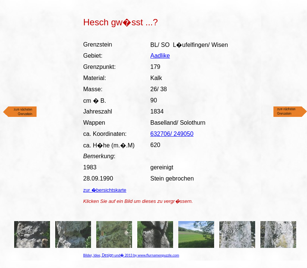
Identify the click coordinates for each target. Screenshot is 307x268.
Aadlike (160, 55)
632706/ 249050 (172, 134)
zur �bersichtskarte (104, 190)
